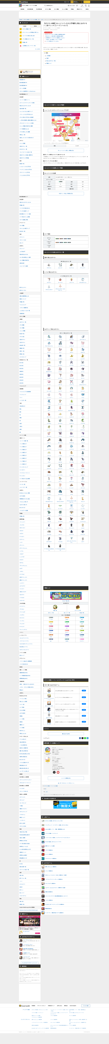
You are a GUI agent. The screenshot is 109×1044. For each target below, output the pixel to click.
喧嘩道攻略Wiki (53, 1030)
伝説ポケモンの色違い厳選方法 (26, 155)
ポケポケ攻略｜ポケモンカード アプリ (76, 1014)
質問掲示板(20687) (23, 680)
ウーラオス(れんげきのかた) (60, 547)
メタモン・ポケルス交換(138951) (26, 689)
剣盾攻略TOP (22, 79)
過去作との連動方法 (24, 750)
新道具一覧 (22, 163)
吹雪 (20, 425)
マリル (83, 395)
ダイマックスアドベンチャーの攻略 (27, 102)
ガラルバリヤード (82, 382)
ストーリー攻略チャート (25, 99)
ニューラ (83, 408)
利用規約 (33, 1007)
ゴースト (83, 369)
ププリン (71, 395)
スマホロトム (22, 816)
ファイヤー (22, 591)
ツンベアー (83, 506)
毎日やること (22, 732)
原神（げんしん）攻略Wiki (37, 1021)
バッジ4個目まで (23, 454)
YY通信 (21, 808)
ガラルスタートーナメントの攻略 (26, 123)
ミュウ (60, 395)
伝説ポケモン (22, 341)
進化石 (21, 889)
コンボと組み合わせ (24, 666)
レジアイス (71, 447)
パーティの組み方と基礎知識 (26, 663)
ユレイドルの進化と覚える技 (28, 35)
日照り (21, 428)
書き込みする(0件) (66, 733)
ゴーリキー (71, 363)
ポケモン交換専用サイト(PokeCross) (27, 91)
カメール (60, 337)
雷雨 (20, 420)
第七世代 (21, 382)
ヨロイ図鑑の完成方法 (24, 260)
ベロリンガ (71, 376)
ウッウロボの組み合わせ (25, 208)
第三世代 (21, 370)
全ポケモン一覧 (23, 324)
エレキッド (60, 415)
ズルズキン (49, 506)
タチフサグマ (49, 539)
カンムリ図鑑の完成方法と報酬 (26, 126)
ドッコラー (71, 485)
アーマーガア (22, 614)
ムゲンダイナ (22, 588)
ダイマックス (22, 799)
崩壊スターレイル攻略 (36, 1017)
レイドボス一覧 (23, 402)
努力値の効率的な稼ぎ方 (25, 837)
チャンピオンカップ (24, 469)
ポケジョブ (22, 802)
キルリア (71, 427)
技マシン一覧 (51, 612)
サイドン (83, 376)
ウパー (83, 402)
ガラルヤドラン (49, 369)
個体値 (21, 724)
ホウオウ (21, 562)
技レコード (22, 895)
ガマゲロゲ (60, 492)
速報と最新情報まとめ (24, 298)
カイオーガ (22, 602)
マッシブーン (60, 526)
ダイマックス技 (78, 608)
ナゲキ (71, 492)
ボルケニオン (22, 530)
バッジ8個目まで (23, 466)
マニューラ (71, 466)
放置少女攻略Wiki (35, 1027)
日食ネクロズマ (23, 594)
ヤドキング (60, 408)
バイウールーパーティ (24, 643)
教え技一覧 (82, 612)
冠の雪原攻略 (39, 9)
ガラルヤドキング (71, 408)
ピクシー (49, 350)
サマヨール (49, 265)
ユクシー (60, 479)
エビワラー (49, 280)
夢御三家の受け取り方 (24, 770)
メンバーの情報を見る (66, 778)
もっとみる (37, 49)
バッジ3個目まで (23, 451)
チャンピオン (22, 478)
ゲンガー (49, 376)
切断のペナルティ (23, 811)
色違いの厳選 (22, 840)
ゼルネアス (22, 596)
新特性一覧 (22, 906)
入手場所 (48, 55)
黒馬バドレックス (23, 582)
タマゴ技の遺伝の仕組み (25, 845)
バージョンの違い (23, 700)
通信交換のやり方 (23, 767)
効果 (47, 58)
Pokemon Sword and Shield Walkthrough (29, 912)
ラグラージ (71, 421)
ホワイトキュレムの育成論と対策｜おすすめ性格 (31, 32)
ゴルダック (83, 350)
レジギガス (49, 485)
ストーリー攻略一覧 (24, 443)
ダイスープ (22, 248)
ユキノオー (60, 265)
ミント (21, 883)
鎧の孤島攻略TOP (23, 82)
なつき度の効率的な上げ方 (25, 851)
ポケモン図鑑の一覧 (26, 29)
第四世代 (21, 373)
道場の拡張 (22, 263)
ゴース (71, 369)
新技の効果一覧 (23, 869)
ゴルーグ (60, 513)
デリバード (49, 415)
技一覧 (21, 866)
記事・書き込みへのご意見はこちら (65, 783)
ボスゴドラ (60, 440)
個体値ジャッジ (23, 854)
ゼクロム (21, 565)
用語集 (21, 718)
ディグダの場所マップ (24, 211)
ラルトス (60, 427)
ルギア (21, 570)
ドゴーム (60, 434)
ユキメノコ (49, 479)
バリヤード (71, 382)
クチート (49, 440)
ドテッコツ (83, 485)
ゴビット (49, 513)
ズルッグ (83, 499)
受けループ (22, 657)
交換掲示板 (22, 315)
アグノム (83, 479)
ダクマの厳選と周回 (24, 219)
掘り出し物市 (22, 825)
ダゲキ (83, 492)
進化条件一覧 (22, 347)
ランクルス (60, 506)
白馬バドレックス (23, 579)
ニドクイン (60, 344)
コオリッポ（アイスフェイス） (71, 539)
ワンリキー (60, 363)
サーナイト (83, 427)
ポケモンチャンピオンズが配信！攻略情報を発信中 (55, 34)
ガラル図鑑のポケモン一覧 (28, 39)
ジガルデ (21, 556)
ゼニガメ (49, 337)
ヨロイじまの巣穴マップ (25, 228)
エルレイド (71, 473)
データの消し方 (23, 741)
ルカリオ (60, 460)
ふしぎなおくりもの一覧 (25, 312)
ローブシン (49, 492)
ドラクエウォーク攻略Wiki (37, 1019)
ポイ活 (66, 2)
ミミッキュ (22, 623)
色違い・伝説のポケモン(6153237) (27, 686)
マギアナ (21, 535)
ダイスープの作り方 (24, 793)
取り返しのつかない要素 (25, 495)
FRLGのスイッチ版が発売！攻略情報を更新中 (54, 36)
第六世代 (21, 379)
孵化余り (21, 692)
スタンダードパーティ (24, 640)
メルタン (83, 526)
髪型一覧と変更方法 (24, 753)
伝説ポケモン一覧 (23, 146)
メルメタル (49, 532)
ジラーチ (49, 453)
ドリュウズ (22, 625)
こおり (46, 791)
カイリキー (83, 363)
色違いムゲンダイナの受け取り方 (26, 137)
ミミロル (60, 453)
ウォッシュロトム (23, 631)
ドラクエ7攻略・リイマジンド (37, 1014)
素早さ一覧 (22, 353)
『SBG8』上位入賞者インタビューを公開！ (54, 39)
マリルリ (49, 402)
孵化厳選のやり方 (23, 860)
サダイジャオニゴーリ (24, 652)
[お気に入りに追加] (71, 5)
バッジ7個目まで (23, 463)
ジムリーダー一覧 (23, 489)
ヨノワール (71, 265)
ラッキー (49, 382)
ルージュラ (60, 280)
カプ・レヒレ (49, 526)
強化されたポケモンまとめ (25, 105)
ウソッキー (60, 402)
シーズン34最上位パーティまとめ (52, 41)
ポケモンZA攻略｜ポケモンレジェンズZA (40, 1012)
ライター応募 (85, 1008)
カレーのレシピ (23, 805)
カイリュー (83, 389)
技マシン (21, 892)
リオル (49, 460)
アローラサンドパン (49, 344)
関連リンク (48, 63)
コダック (71, 350)
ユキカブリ (49, 466)
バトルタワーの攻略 (24, 512)
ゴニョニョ (49, 434)
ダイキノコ (22, 237)
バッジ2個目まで (23, 448)
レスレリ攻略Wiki (53, 1021)
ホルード (71, 513)
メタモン (21, 573)
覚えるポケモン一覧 (50, 60)
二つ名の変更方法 (23, 747)
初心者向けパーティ (24, 649)
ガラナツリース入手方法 (25, 172)
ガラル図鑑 (22, 327)
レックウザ (22, 559)
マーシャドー (82, 265)
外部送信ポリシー (51, 1007)
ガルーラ (60, 382)
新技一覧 (55, 608)
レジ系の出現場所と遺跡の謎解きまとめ (28, 120)
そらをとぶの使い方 (24, 504)
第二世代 (21, 367)
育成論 (72, 9)
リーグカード (22, 822)
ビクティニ (22, 541)
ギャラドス (22, 620)
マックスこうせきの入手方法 (26, 169)
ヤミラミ (83, 434)
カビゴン (71, 389)
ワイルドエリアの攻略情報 (25, 393)
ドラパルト (22, 611)
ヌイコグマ (60, 519)
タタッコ (60, 532)
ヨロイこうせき (23, 240)
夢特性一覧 (22, 356)
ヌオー (49, 408)
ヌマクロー (60, 421)
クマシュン (71, 506)
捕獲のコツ (22, 727)
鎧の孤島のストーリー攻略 (25, 214)
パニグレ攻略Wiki (72, 1027)
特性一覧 (21, 903)
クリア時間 (22, 730)
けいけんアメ (22, 886)
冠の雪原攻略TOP (23, 85)
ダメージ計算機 (23, 88)
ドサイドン (49, 473)
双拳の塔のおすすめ (24, 254)
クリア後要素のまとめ (24, 128)
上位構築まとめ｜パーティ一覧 (28, 45)
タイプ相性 (22, 709)
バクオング (71, 434)
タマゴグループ (23, 359)
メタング (83, 440)
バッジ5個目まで (23, 457)
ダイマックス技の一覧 (24, 871)
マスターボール (23, 898)
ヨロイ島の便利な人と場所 (25, 257)
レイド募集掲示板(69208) (25, 677)
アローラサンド (83, 337)
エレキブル (60, 473)
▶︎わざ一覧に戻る (66, 596)
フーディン (49, 363)
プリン (60, 350)
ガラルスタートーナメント (25, 785)
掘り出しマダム (23, 292)
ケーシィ (71, 356)
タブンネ (60, 485)
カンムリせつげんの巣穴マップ (26, 111)
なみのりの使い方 (23, 506)
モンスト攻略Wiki (72, 1017)
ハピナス (83, 415)
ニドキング (71, 344)
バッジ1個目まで (23, 446)
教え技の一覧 (22, 231)
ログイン (87, 2)
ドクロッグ (83, 460)
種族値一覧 (22, 350)
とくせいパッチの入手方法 (25, 166)
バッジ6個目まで (23, 460)
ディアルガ (22, 576)
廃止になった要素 (23, 703)
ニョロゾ (49, 356)
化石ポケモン (22, 344)
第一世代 (21, 365)
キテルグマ (71, 519)
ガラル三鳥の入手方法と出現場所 (26, 117)
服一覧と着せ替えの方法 (25, 756)
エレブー (60, 389)
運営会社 (66, 1007)
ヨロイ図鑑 (56, 9)
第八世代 (21, 385)
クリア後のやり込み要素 (25, 480)
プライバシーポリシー (41, 1007)
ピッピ (83, 344)
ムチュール (71, 280)
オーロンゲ (83, 532)
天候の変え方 (22, 408)
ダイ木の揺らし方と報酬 (25, 131)
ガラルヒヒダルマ (49, 287)
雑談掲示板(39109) (23, 674)
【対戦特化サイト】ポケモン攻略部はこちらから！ (55, 37)
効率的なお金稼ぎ (23, 857)
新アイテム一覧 (23, 880)
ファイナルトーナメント (25, 475)
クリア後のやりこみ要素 (25, 216)
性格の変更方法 (23, 744)
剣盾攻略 (22, 9)
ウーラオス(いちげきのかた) (49, 547)
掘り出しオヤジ (23, 289)
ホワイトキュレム (23, 550)
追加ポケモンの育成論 (24, 157)
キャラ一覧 (22, 706)
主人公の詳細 (22, 712)
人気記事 (24, 26)
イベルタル (22, 599)
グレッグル (71, 460)
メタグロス (49, 447)
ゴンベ (83, 453)
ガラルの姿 (22, 338)
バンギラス (49, 421)
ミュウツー (49, 395)
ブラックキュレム (23, 567)
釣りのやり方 (22, 509)
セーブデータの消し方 (24, 773)
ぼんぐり (21, 242)
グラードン (22, 547)
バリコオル (60, 539)
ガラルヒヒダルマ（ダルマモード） (60, 287)
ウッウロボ (22, 790)
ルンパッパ (49, 427)
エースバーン (22, 608)
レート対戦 (22, 721)
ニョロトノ (71, 402)
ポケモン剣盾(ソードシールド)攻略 (51, 785)
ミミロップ (71, 453)
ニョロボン (60, 356)
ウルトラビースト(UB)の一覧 (26, 152)
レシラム (21, 553)
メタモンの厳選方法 (24, 310)
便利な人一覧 (22, 134)
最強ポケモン (79, 9)
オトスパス (71, 532)
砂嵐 (20, 431)
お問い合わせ (59, 1007)
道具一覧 (21, 877)
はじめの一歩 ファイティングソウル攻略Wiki (40, 1030)
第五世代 (21, 376)
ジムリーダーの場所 (24, 266)
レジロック (60, 447)
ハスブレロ (83, 421)
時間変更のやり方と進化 (25, 501)
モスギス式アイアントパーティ (26, 646)
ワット (21, 399)
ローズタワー (22, 472)
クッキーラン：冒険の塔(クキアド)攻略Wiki (77, 1030)
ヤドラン (60, 369)
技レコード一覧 (67, 612)
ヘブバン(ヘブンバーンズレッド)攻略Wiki (40, 1024)
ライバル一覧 (22, 486)
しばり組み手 (22, 251)
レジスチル (83, 447)
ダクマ (83, 539)
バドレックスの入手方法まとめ (26, 114)
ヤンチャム (83, 513)
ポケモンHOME (23, 828)
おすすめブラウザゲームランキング (30, 965)
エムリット (71, 479)
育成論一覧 (24, 42)
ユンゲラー (83, 356)
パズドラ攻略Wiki (53, 1017)
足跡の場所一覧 (23, 108)
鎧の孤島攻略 (30, 9)
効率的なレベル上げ (24, 848)
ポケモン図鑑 (48, 9)
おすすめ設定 (22, 498)
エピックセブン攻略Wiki (55, 1024)
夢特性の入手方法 (23, 842)
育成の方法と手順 (23, 834)
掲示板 (87, 9)
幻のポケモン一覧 (23, 149)
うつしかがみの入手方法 (25, 175)
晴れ (20, 411)
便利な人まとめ (23, 735)
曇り (20, 414)
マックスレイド (23, 396)
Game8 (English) (73, 1007)
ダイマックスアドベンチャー (26, 782)
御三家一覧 (22, 336)
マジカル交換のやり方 (24, 764)
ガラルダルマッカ (82, 280)
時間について (22, 819)
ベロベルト (83, 466)
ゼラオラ (21, 533)
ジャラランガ (82, 519)
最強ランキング (23, 301)
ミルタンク (71, 415)
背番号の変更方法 (23, 759)
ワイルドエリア (23, 307)
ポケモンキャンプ (23, 813)
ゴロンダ (49, 519)
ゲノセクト (22, 538)
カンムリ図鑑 (65, 9)
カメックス (71, 337)
